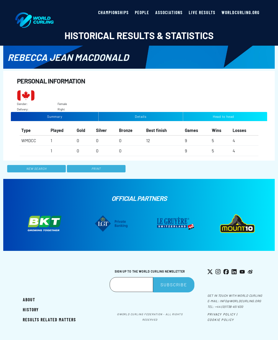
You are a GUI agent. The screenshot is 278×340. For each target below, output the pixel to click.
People (142, 12)
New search (36, 168)
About (29, 299)
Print (96, 168)
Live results (202, 12)
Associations (169, 12)
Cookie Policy (220, 320)
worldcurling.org (241, 12)
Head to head (223, 116)
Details (141, 116)
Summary (54, 116)
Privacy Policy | (222, 314)
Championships (113, 12)
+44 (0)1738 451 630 (229, 306)
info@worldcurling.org (240, 301)
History (31, 309)
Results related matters (49, 319)
